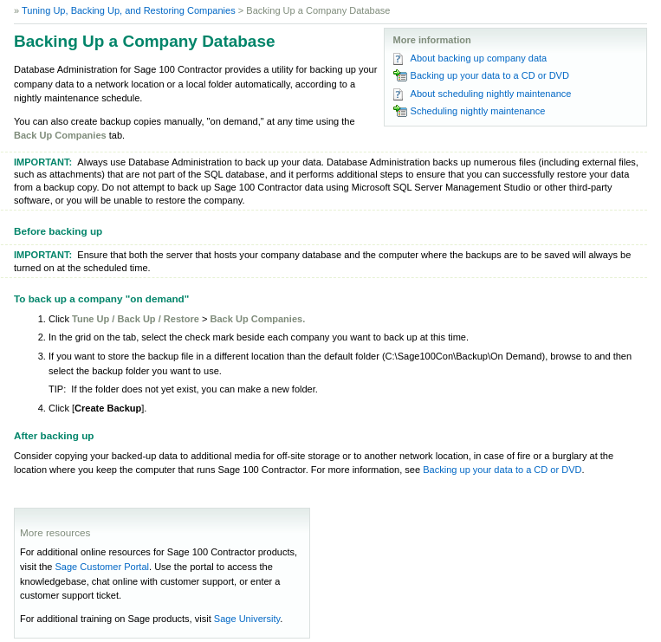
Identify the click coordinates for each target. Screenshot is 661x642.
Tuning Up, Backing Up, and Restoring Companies (129, 10)
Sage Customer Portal (102, 566)
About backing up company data (479, 58)
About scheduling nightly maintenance (491, 93)
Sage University (247, 618)
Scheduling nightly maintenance (478, 111)
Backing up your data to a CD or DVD (490, 75)
